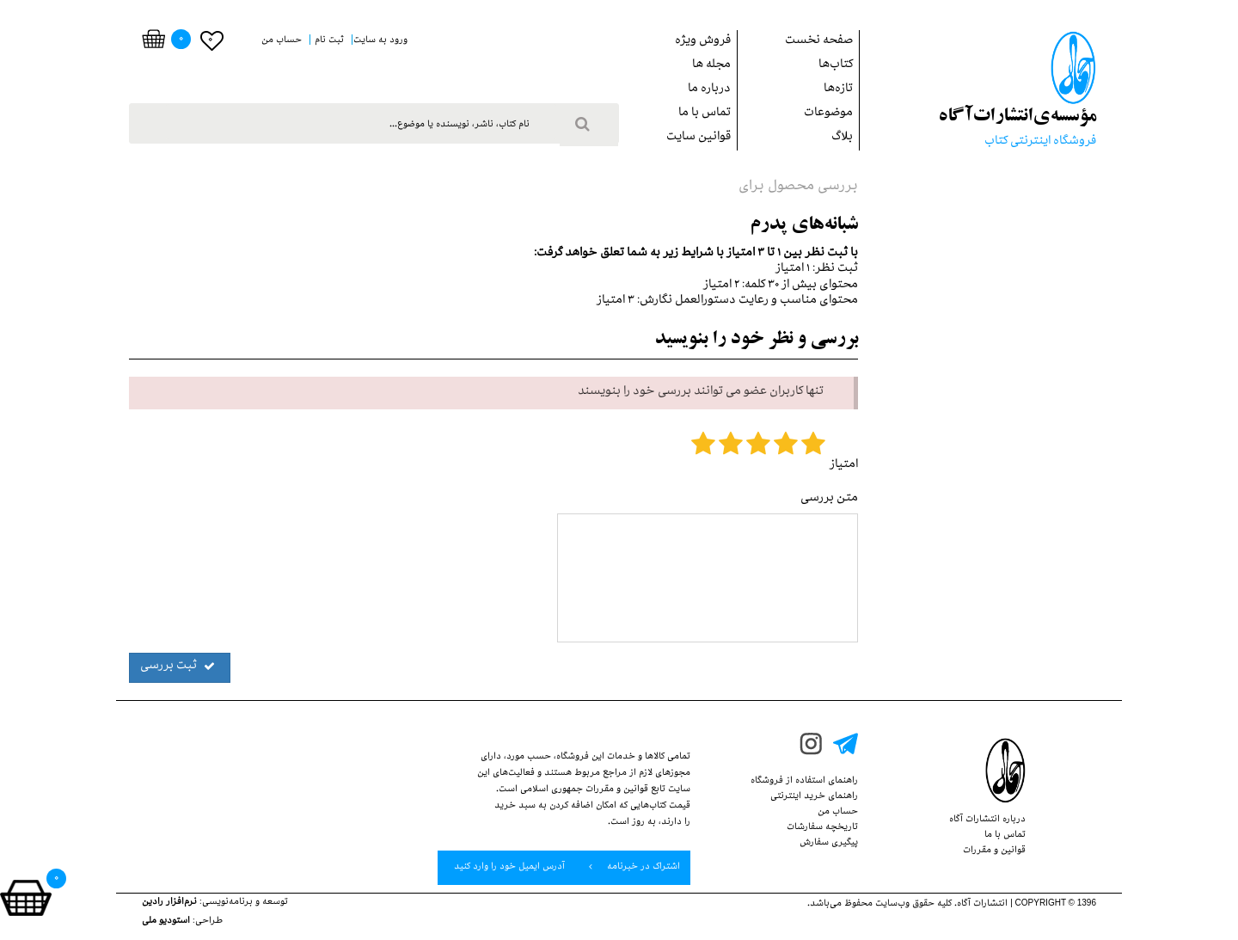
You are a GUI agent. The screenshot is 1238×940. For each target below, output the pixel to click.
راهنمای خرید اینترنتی (814, 797)
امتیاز (844, 465)
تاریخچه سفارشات (822, 828)
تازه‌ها (838, 89)
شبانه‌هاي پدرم (804, 225)
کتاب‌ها (835, 65)
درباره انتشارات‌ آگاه (987, 820)
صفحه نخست (819, 41)
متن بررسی (829, 499)
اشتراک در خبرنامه (634, 867)
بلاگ (842, 138)
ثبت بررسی (177, 666)
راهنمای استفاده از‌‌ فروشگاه (804, 781)
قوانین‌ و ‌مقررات (994, 851)
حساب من (838, 812)
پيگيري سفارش (829, 843)
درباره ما (709, 89)
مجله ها (711, 65)
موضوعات (828, 114)
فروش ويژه (703, 41)
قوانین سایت (698, 138)
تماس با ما (704, 114)
